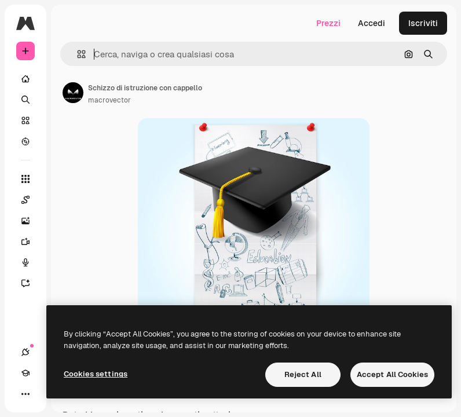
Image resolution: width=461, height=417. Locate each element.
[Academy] (25, 373)
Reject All (302, 374)
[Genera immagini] (31, 220)
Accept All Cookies (392, 374)
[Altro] (25, 394)
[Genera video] (31, 241)
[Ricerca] (25, 99)
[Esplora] (25, 141)
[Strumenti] (25, 179)
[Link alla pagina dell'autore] (73, 92)
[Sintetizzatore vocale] (31, 262)
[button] (77, 54)
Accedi (371, 23)
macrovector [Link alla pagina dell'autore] (109, 100)
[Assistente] (31, 283)
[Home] (25, 79)
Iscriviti (423, 23)
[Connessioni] (25, 352)
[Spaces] (31, 200)
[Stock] (25, 120)
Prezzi (328, 23)
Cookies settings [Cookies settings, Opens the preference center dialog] (95, 374)
